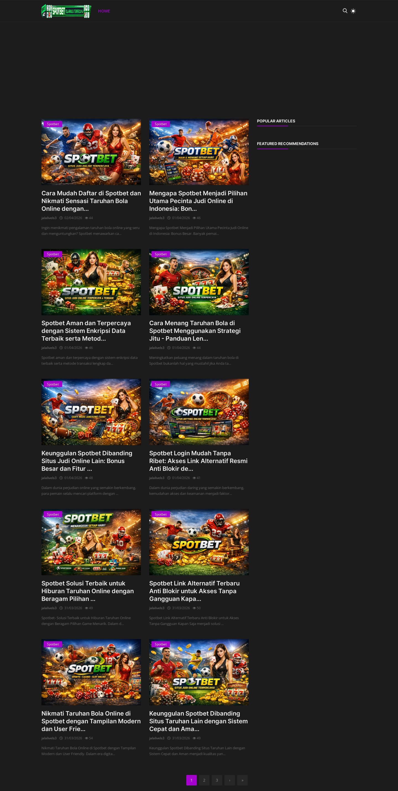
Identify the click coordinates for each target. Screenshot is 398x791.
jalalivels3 (49, 218)
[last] (242, 780)
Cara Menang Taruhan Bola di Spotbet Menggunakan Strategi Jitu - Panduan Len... (195, 330)
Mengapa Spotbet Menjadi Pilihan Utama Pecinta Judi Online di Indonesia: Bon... (198, 201)
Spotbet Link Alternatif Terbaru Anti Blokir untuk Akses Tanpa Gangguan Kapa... (194, 591)
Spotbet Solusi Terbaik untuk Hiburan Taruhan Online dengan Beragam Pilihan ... (87, 591)
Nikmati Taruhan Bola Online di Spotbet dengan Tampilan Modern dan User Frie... (91, 721)
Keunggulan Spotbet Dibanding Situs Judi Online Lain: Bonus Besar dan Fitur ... (86, 461)
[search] (345, 11)
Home (104, 11)
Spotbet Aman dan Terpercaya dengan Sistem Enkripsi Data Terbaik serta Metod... (86, 330)
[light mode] (352, 11)
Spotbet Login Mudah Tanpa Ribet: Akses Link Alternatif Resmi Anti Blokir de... (198, 461)
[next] (229, 780)
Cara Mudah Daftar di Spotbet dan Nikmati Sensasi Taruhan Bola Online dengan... (91, 201)
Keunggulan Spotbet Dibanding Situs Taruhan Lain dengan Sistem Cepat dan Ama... (198, 721)
